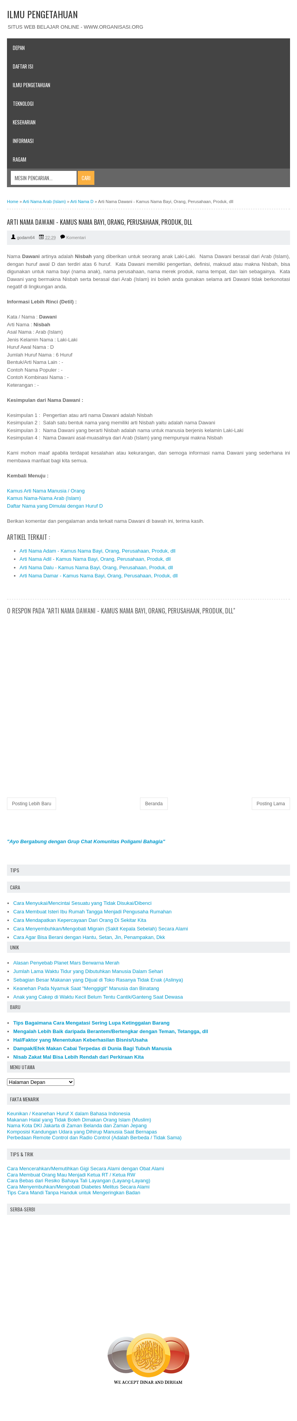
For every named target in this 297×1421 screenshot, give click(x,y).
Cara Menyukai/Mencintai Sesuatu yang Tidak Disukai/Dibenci (82, 903)
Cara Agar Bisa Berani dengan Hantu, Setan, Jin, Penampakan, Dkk (89, 937)
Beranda (153, 803)
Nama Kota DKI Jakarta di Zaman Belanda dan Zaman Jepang (77, 1125)
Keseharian (24, 122)
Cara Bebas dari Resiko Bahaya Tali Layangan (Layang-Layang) (78, 1180)
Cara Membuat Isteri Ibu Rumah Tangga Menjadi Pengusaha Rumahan (92, 912)
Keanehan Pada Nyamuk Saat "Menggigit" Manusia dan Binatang (86, 988)
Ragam (19, 159)
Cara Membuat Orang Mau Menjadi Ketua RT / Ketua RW (71, 1175)
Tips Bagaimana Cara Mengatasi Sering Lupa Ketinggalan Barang (91, 1023)
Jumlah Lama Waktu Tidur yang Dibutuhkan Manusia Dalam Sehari (88, 971)
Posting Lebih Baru (31, 803)
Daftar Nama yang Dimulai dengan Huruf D (55, 506)
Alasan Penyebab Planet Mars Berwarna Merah (66, 963)
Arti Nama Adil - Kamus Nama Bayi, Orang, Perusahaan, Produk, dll (95, 559)
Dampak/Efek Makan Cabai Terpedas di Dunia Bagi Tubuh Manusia (92, 1048)
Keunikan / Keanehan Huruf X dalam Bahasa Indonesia (68, 1113)
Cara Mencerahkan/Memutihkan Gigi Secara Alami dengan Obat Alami (85, 1168)
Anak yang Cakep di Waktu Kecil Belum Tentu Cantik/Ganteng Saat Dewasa (98, 997)
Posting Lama (271, 803)
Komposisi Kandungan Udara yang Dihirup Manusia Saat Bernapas (82, 1132)
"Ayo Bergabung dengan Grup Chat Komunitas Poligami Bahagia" (86, 841)
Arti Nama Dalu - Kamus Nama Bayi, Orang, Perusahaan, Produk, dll (96, 567)
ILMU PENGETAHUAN (42, 14)
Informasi (23, 141)
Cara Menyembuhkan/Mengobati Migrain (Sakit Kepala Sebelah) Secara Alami (100, 929)
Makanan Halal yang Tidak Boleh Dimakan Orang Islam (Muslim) (79, 1120)
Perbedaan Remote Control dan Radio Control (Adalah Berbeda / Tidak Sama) (94, 1137)
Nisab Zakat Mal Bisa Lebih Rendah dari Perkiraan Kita (78, 1057)
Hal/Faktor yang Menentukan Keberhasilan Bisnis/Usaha (80, 1040)
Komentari (76, 237)
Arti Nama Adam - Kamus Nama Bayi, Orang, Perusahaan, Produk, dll (98, 551)
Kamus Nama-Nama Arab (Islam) (44, 498)
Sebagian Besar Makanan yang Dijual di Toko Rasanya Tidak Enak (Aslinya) (98, 980)
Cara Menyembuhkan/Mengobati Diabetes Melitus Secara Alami (78, 1187)
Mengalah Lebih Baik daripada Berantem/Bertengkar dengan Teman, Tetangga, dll (110, 1031)
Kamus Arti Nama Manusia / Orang (46, 491)
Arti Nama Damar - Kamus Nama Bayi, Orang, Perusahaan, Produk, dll (99, 576)
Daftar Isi (23, 66)
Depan (19, 48)
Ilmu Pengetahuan (31, 85)
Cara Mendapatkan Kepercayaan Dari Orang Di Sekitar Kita (79, 920)
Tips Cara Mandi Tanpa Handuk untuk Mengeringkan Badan (73, 1192)
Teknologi (23, 103)
